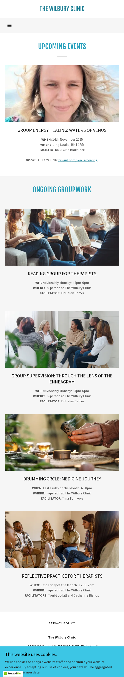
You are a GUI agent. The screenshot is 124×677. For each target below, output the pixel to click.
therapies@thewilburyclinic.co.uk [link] (62, 654)
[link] (62, 8)
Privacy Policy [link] (62, 623)
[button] (9, 25)
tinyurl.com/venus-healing (78, 160)
